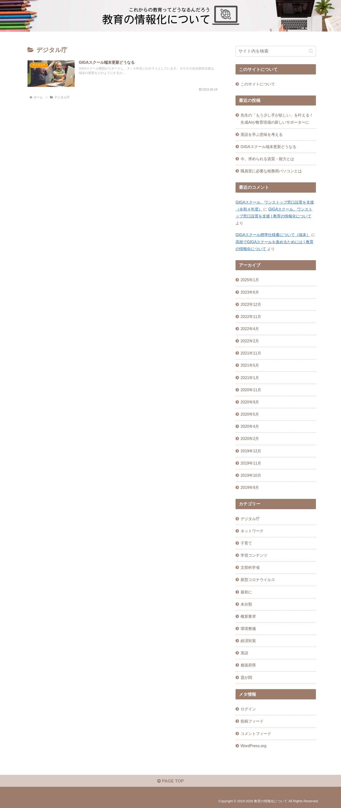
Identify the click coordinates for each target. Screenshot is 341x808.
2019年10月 (251, 475)
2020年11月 (251, 390)
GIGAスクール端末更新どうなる (268, 146)
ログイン (248, 709)
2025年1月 (250, 280)
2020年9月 (250, 402)
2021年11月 (251, 353)
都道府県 (248, 665)
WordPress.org (253, 746)
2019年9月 (250, 487)
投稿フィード (252, 721)
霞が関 (246, 677)
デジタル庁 (250, 519)
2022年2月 (250, 341)
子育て (246, 543)
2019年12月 (251, 451)
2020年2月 (250, 438)
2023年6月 (250, 292)
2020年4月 (250, 426)
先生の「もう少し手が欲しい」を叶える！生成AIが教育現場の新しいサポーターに (277, 118)
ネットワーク (252, 531)
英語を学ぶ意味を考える (262, 134)
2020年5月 (250, 414)
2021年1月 (250, 377)
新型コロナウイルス (258, 579)
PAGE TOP (170, 781)
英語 (244, 653)
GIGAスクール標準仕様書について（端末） (273, 234)
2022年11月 (251, 316)
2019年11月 (251, 463)
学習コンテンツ (254, 555)
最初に (246, 592)
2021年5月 (250, 365)
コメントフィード (256, 733)
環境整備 (248, 628)
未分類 (246, 604)
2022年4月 (250, 329)
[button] (311, 51)
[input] (276, 51)
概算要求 (248, 616)
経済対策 (248, 641)
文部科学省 (250, 567)
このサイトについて (258, 84)
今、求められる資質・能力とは (267, 159)
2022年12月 (251, 304)
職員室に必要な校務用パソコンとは (271, 171)
